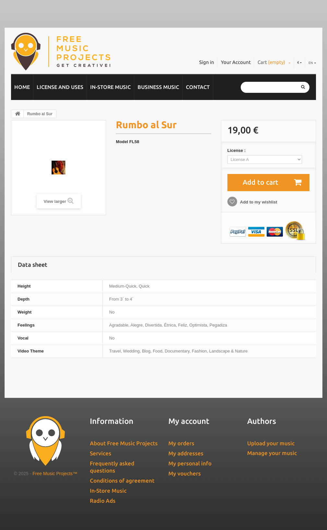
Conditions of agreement (122, 480)
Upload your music (271, 443)
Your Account (236, 62)
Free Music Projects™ (54, 473)
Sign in (206, 62)
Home (22, 87)
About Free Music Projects (124, 443)
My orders (181, 443)
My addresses (185, 453)
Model (122, 141)
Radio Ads (102, 501)
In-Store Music (110, 87)
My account (188, 421)
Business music (158, 87)
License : (237, 150)
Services (100, 453)
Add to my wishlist (258, 202)
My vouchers (184, 473)
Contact (198, 87)
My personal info (190, 463)
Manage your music (272, 453)
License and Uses (60, 87)
